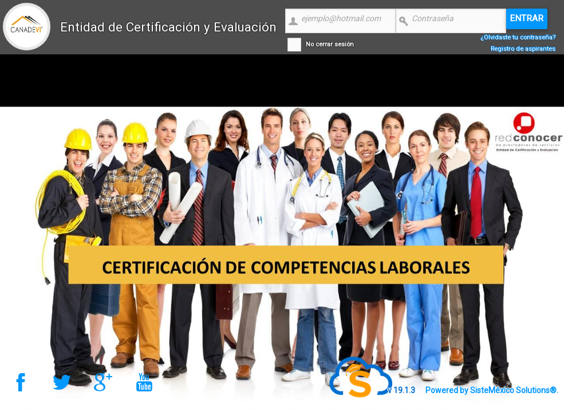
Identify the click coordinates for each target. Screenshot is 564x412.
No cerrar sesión (330, 44)
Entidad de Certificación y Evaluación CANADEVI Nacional (168, 35)
